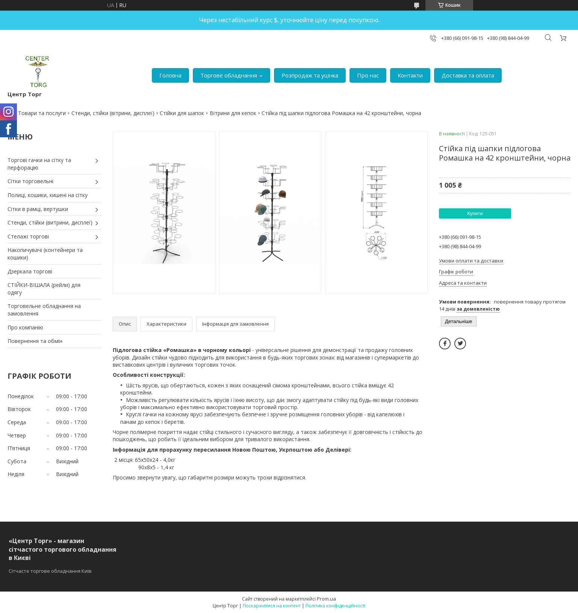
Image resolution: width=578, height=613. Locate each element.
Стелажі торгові (28, 236)
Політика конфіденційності (335, 605)
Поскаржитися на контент (272, 605)
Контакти (410, 75)
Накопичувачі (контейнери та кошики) (45, 253)
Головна (170, 75)
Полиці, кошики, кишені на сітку (48, 195)
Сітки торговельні (30, 181)
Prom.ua (326, 598)
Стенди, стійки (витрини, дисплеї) (50, 222)
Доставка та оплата (468, 75)
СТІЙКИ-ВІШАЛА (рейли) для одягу (44, 288)
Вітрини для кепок (233, 113)
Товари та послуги (42, 113)
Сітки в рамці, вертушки (38, 208)
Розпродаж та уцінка (309, 75)
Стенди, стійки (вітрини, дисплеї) (112, 113)
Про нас (368, 75)
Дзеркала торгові (30, 271)
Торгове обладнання (228, 75)
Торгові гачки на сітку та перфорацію (39, 163)
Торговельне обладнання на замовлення (44, 309)
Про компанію (25, 327)
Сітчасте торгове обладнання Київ (50, 570)
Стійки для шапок (182, 113)
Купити (475, 213)
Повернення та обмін (35, 340)
